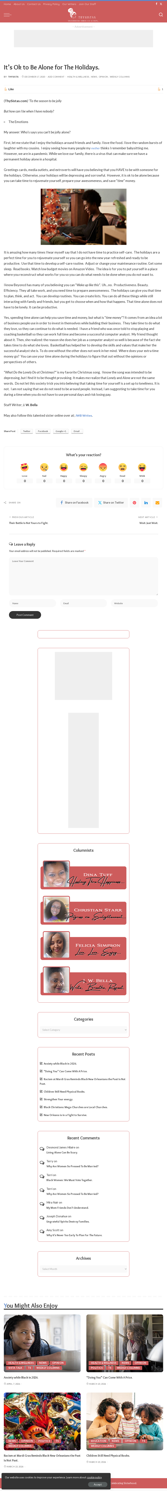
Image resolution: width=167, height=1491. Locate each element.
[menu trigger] (8, 14)
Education (98, 1443)
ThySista (13, 76)
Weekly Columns (120, 76)
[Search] (161, 14)
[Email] (157, 503)
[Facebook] (156, 4)
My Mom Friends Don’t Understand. (67, 1210)
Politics (97, 1370)
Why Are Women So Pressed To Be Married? (72, 1169)
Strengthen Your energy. (58, 1102)
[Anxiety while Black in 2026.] (42, 1346)
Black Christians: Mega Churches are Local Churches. (76, 1110)
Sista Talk (15, 1370)
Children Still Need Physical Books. (64, 1094)
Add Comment (56, 76)
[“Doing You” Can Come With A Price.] (124, 1346)
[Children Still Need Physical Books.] (124, 1424)
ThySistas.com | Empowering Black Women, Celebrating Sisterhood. (98, 1485)
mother (96, 148)
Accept (47, 1482)
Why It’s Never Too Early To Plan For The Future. (74, 1238)
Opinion (103, 76)
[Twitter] (161, 4)
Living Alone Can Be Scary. (62, 1155)
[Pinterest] (134, 503)
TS (30, 1370)
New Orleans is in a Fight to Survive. (65, 1117)
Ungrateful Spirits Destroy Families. (67, 1224)
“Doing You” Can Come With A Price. (65, 1074)
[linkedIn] (146, 503)
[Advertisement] (83, 38)
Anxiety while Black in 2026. (60, 1066)
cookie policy (48, 1475)
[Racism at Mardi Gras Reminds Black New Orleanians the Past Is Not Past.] (42, 1424)
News (94, 76)
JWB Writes (84, 415)
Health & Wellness (78, 76)
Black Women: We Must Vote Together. (69, 1183)
